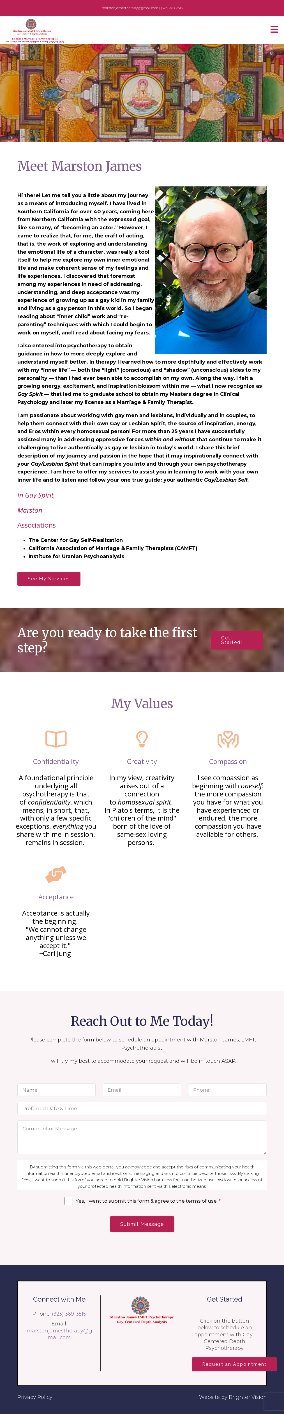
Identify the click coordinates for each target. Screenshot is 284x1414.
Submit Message (142, 1224)
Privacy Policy (34, 1397)
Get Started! (231, 640)
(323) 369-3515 (56, 41)
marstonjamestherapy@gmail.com (26, 41)
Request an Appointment (234, 1364)
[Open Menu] (274, 30)
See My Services (49, 578)
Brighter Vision (248, 1397)
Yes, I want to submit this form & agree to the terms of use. (148, 1201)
